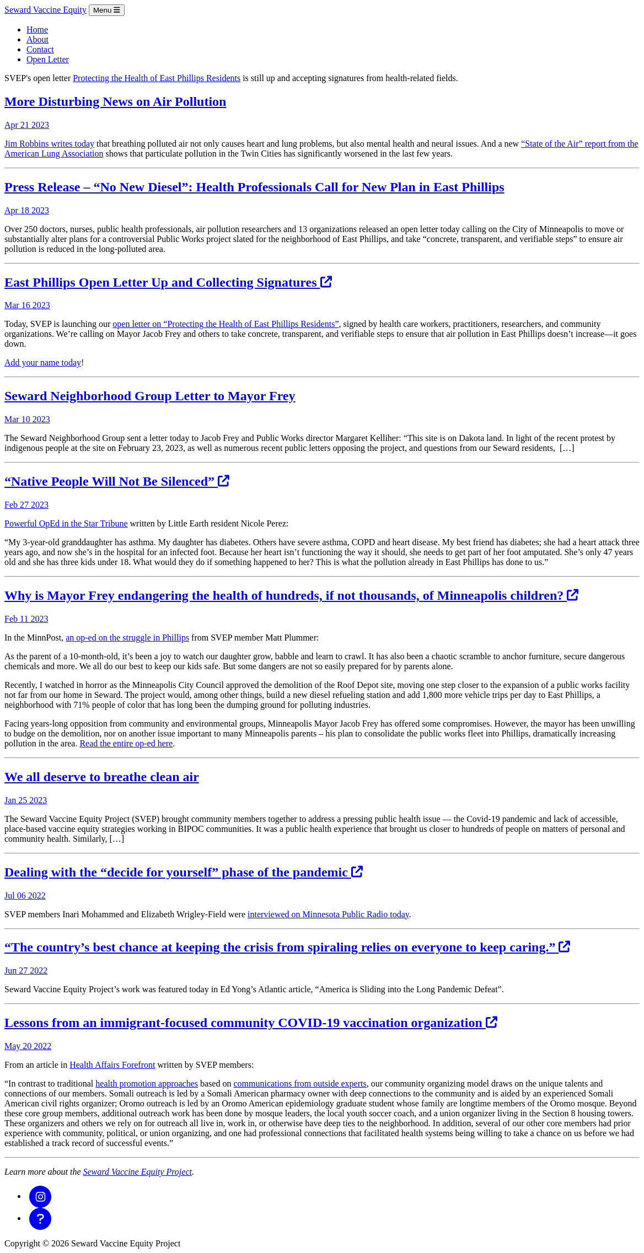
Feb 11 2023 (26, 618)
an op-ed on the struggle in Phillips (127, 637)
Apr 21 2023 (26, 125)
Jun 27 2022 (25, 970)
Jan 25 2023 (25, 800)
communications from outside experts (299, 1083)
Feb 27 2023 (26, 504)
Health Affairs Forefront (112, 1064)
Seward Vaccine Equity (45, 9)
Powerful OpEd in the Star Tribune (66, 523)
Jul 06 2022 (25, 895)
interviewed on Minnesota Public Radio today (328, 914)
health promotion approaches (146, 1083)
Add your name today (42, 362)
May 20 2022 (27, 1046)
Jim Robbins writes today (49, 143)
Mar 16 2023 (27, 305)
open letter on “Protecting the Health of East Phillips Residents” (225, 324)
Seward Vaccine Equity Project (137, 1171)
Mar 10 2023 (27, 419)
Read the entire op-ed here (126, 743)
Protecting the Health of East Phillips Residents (156, 78)
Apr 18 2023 (26, 210)
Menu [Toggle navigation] (106, 10)
